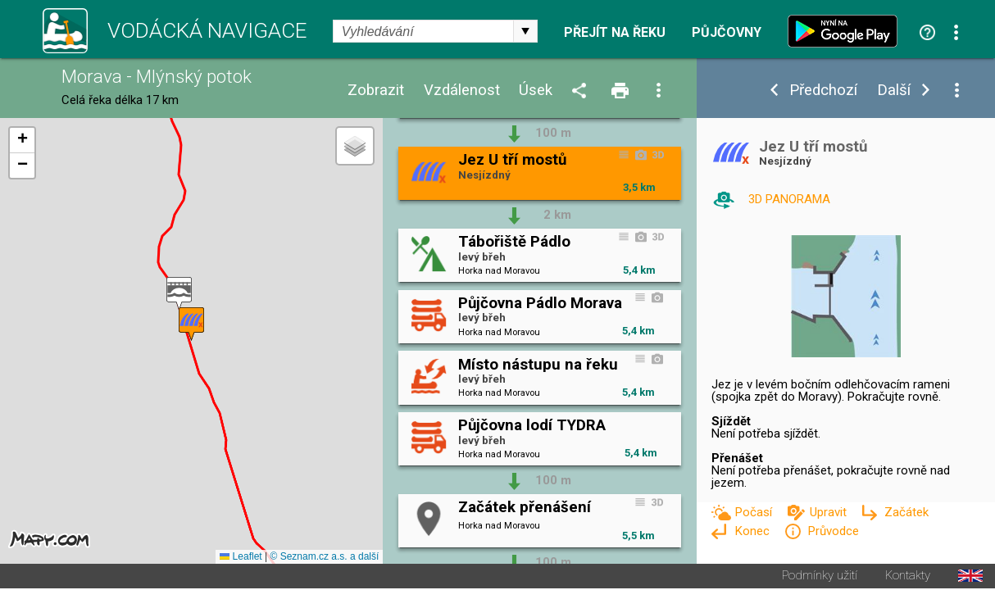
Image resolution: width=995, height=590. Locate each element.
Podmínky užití (819, 577)
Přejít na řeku (615, 32)
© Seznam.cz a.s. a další (324, 558)
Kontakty (907, 577)
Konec (753, 531)
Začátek (906, 512)
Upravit (830, 512)
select (525, 31)
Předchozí (823, 90)
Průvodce (833, 531)
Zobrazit (376, 90)
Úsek (535, 90)
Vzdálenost (462, 90)
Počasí (754, 512)
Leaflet (240, 558)
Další (894, 90)
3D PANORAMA (789, 199)
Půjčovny (726, 32)
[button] (179, 294)
